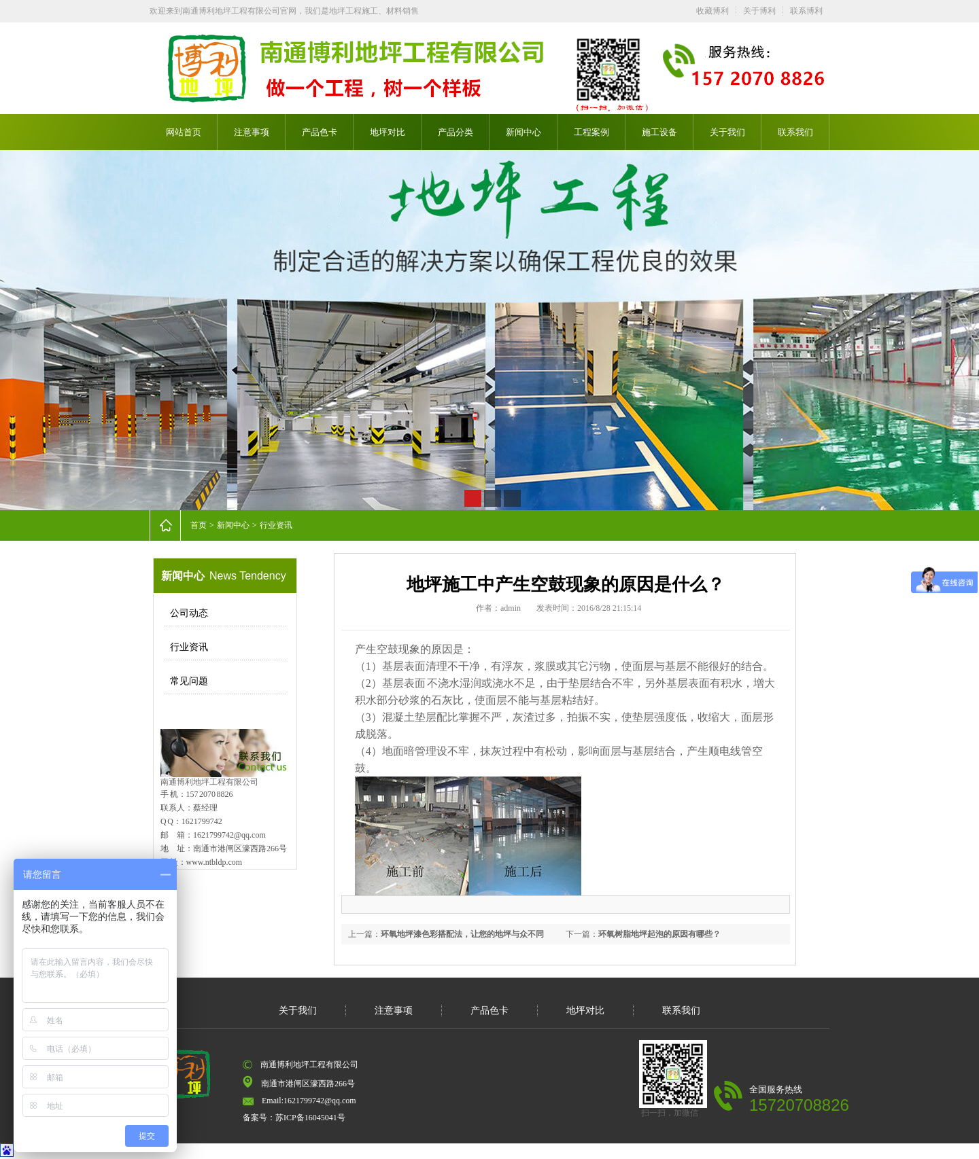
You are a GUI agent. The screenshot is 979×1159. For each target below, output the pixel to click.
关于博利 (759, 11)
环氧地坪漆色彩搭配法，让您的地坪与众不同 (462, 934)
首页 (198, 525)
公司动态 (189, 613)
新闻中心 (523, 132)
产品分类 (455, 132)
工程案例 (591, 132)
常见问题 (189, 681)
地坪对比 (387, 132)
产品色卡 (319, 132)
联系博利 (806, 11)
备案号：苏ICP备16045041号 (294, 1117)
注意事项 (251, 132)
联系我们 (795, 132)
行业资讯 (276, 525)
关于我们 (727, 132)
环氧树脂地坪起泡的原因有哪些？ (659, 934)
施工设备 (659, 132)
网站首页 (183, 132)
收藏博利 (712, 11)
